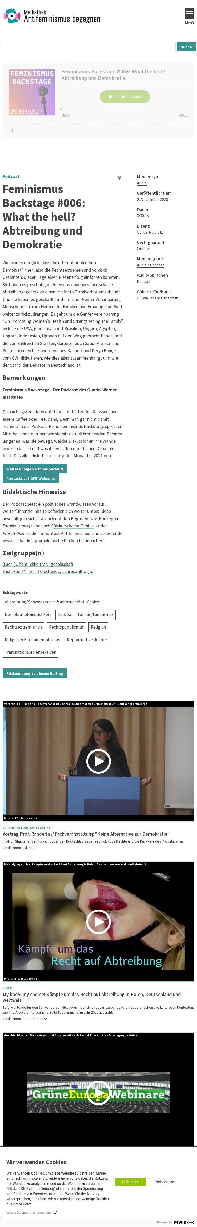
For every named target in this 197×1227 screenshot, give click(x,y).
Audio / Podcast (150, 264)
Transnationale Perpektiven (30, 652)
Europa (64, 614)
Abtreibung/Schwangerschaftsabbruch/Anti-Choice (52, 602)
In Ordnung (130, 1182)
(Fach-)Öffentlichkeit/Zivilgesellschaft (38, 564)
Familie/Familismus (96, 614)
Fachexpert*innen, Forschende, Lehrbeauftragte (48, 571)
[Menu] (190, 13)
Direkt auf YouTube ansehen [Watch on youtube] (20, 818)
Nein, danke (164, 1182)
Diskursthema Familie (73, 526)
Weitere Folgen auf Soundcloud (34, 469)
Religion (98, 627)
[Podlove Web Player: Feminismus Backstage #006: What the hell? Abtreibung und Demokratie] (98, 110)
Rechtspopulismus (66, 627)
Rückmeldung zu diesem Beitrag (34, 673)
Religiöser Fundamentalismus (32, 639)
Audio (142, 182)
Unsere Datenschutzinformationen (29, 1212)
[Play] (99, 761)
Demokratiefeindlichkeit (28, 614)
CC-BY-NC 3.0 (148, 232)
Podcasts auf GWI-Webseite (30, 478)
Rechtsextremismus (23, 627)
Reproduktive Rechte (87, 639)
